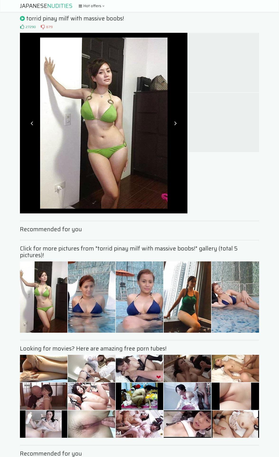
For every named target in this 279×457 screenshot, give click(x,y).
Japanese (46, 5)
